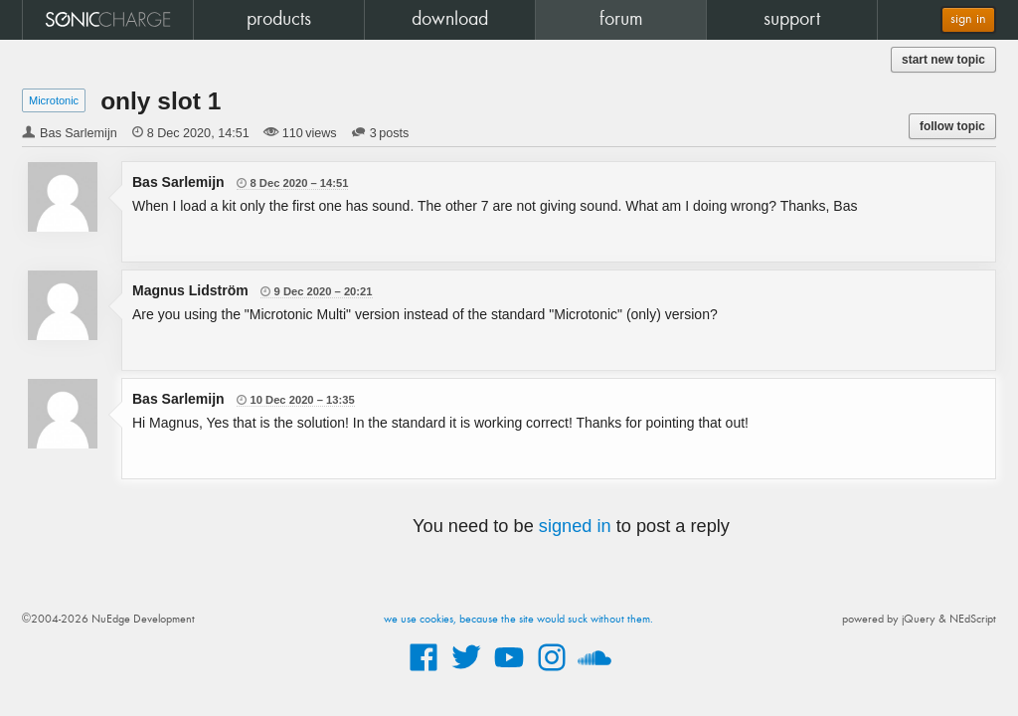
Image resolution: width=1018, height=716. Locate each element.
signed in (575, 526)
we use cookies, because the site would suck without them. (518, 620)
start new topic (943, 60)
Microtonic (54, 100)
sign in (968, 19)
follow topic (952, 126)
